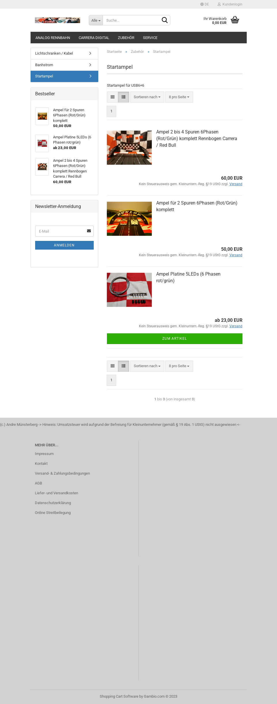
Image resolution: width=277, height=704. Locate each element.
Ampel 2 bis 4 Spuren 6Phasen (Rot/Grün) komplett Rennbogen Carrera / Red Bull (196, 138)
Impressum (44, 454)
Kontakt (41, 463)
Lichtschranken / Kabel (54, 53)
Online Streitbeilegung (53, 512)
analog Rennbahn (52, 38)
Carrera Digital (94, 38)
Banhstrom (44, 65)
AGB (38, 483)
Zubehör (126, 38)
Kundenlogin (230, 4)
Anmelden (64, 245)
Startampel (44, 76)
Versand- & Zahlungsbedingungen (62, 473)
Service (150, 38)
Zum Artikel (174, 339)
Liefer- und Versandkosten (56, 493)
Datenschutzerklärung (53, 503)
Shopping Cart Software (119, 696)
